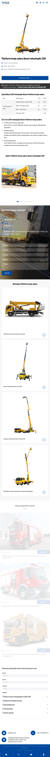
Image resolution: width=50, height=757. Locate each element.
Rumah (5, 85)
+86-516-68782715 (9, 220)
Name (4, 673)
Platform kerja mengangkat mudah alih (28, 85)
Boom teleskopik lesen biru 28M (12, 386)
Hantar (6, 273)
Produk (12, 85)
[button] (18, 201)
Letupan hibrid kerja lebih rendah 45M (14, 439)
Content (4, 686)
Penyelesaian (26, 708)
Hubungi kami (25, 78)
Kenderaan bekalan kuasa (12, 701)
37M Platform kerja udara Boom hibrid (14, 334)
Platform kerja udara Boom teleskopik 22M (32, 87)
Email (4, 679)
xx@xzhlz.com (8, 226)
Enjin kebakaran (26, 704)
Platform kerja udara (9, 87)
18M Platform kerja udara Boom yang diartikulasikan (18, 491)
